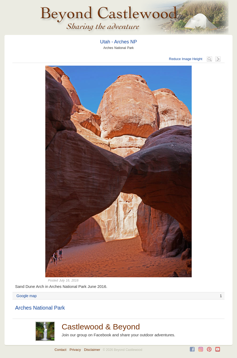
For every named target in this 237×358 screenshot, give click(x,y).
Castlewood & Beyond (101, 326)
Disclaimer (92, 350)
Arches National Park (40, 308)
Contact (61, 350)
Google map (26, 296)
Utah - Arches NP (118, 41)
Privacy (75, 350)
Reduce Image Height (185, 59)
